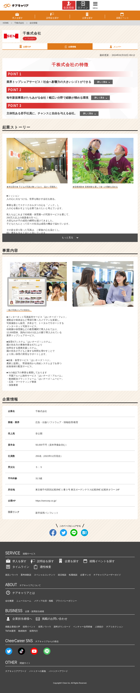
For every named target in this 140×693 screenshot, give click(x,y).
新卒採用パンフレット (46, 513)
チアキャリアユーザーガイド (107, 575)
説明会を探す (42, 561)
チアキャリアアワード (15, 671)
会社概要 (9, 601)
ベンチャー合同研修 (82, 626)
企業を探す (68, 561)
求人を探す (15, 561)
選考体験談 (26, 575)
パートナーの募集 (37, 671)
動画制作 (22, 631)
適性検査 (42, 567)
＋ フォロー (30, 38)
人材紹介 (99, 626)
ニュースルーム (23, 601)
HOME (6, 23)
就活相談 (62, 575)
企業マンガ (85, 575)
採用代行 (33, 631)
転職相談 (73, 575)
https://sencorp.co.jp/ (45, 500)
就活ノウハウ (11, 575)
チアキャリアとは (20, 593)
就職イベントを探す (98, 561)
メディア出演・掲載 (43, 601)
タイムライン (17, 567)
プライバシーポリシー (66, 601)
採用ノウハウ (44, 626)
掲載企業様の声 (12, 626)
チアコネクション (114, 626)
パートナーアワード (58, 671)
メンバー (115, 46)
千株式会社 (19, 23)
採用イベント (29, 626)
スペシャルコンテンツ (44, 575)
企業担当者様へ (18, 618)
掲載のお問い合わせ (51, 618)
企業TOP (25, 46)
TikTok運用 (10, 631)
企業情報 (70, 46)
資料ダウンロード (62, 626)
